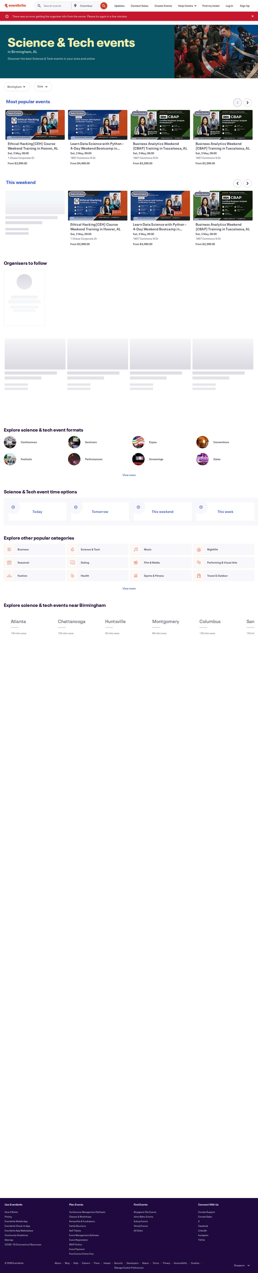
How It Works (11, 1211)
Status (145, 1262)
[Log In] (229, 6)
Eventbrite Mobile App (16, 1221)
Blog (67, 1262)
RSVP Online (75, 1244)
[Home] (15, 6)
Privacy (166, 1262)
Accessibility (180, 1262)
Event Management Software (84, 1235)
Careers (86, 1262)
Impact (107, 1262)
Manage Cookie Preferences (129, 1267)
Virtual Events (141, 1225)
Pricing (8, 1216)
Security (118, 1262)
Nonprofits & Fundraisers (82, 1221)
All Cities (138, 1230)
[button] (187, 6)
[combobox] (89, 5)
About (58, 1262)
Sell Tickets (75, 1230)
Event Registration (78, 1239)
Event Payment (77, 1249)
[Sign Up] (244, 6)
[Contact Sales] (140, 6)
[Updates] (119, 6)
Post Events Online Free (81, 1253)
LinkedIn (202, 1230)
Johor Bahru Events (143, 1216)
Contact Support (206, 1211)
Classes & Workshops (80, 1216)
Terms (156, 1262)
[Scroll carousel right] (247, 102)
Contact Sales (205, 1216)
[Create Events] (163, 6)
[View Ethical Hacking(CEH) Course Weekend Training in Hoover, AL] (98, 125)
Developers (133, 1262)
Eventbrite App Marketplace (19, 1230)
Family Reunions (77, 1225)
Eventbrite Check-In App (17, 1225)
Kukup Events (141, 1221)
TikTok (201, 1239)
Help (75, 1262)
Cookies (195, 1262)
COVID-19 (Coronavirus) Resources (23, 1244)
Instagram (203, 1235)
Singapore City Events (145, 1211)
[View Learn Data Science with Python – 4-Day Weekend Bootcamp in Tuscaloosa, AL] (160, 125)
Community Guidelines (16, 1235)
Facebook (203, 1225)
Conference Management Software (87, 1211)
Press (97, 1262)
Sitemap (9, 1239)
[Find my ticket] (211, 6)
